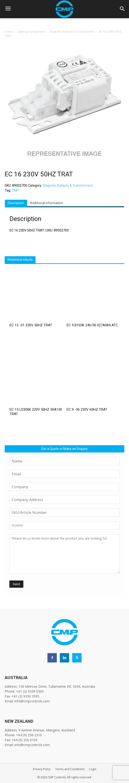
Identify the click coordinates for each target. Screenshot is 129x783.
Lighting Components (31, 32)
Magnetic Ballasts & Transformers (72, 32)
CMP (15, 190)
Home (9, 32)
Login (92, 769)
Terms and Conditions (70, 769)
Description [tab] (16, 203)
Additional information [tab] (46, 203)
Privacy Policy (42, 769)
